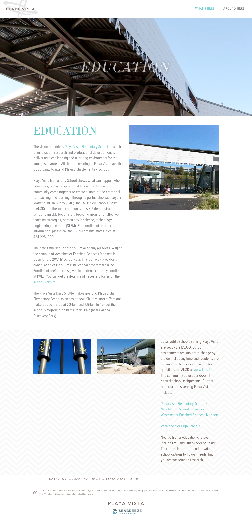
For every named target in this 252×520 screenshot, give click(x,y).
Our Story (74, 479)
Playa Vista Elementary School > (184, 404)
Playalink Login (57, 479)
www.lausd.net (204, 370)
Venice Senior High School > (181, 426)
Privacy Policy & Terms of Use (123, 479)
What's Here (205, 9)
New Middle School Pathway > (183, 409)
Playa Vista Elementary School (86, 147)
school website (44, 282)
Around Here (234, 9)
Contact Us (97, 479)
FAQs (85, 479)
